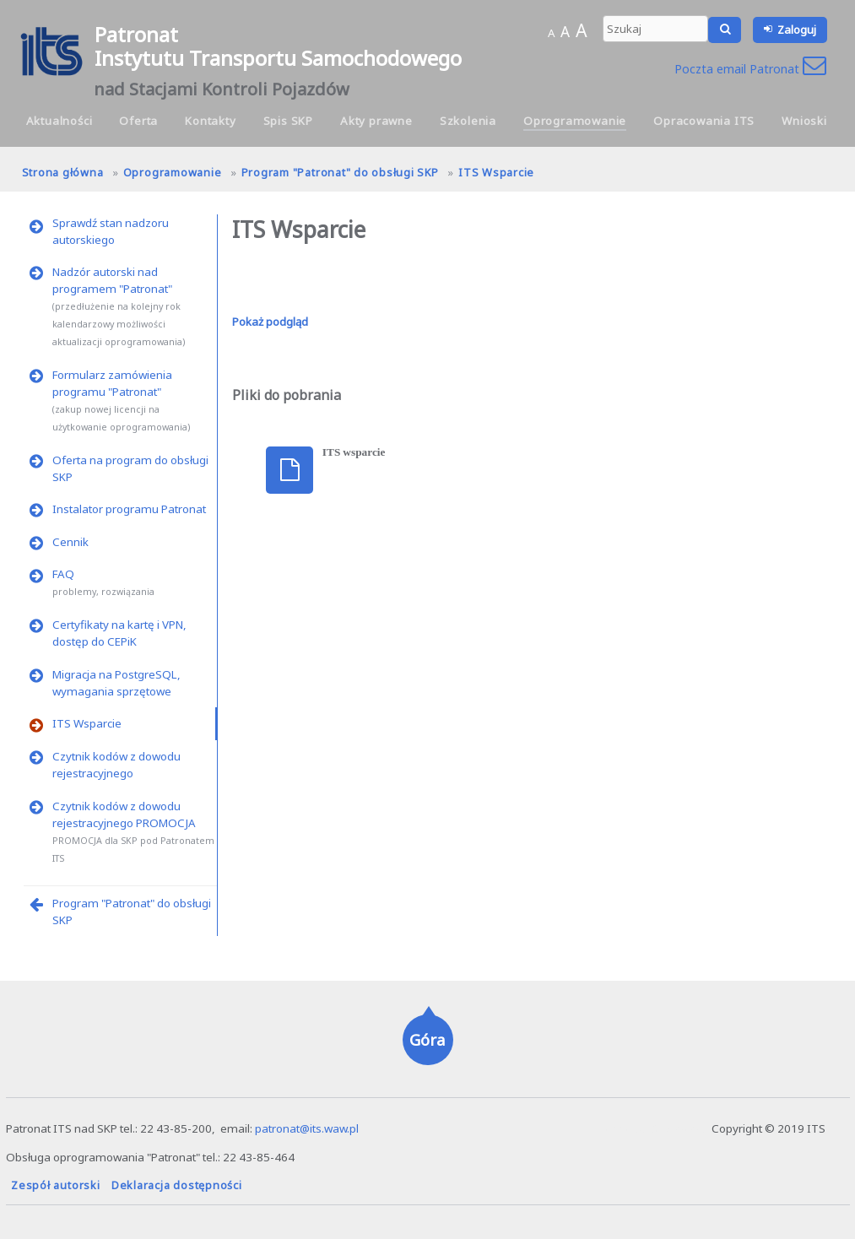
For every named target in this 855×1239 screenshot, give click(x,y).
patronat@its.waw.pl (307, 1128)
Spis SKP (288, 120)
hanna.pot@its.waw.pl (653, 1128)
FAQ (63, 574)
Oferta (138, 120)
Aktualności (59, 120)
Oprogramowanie (574, 120)
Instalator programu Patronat (129, 509)
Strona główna (63, 172)
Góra (427, 1039)
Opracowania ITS (704, 120)
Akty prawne (376, 120)
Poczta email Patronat (750, 69)
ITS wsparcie (354, 451)
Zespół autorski (55, 1185)
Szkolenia (468, 120)
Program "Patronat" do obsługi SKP (340, 172)
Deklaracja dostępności (176, 1185)
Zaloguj (796, 29)
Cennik (70, 541)
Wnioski (804, 120)
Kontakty (210, 120)
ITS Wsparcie (496, 172)
